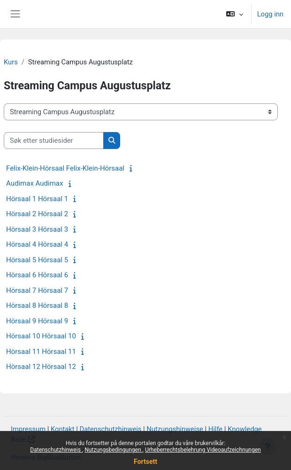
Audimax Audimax (34, 183)
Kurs (11, 62)
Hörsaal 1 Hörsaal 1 (37, 199)
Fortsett (145, 461)
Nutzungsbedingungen (113, 449)
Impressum (28, 429)
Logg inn (270, 14)
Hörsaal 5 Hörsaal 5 (37, 260)
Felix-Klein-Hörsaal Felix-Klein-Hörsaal (65, 168)
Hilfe (215, 429)
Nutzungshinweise (174, 429)
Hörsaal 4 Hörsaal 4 (37, 244)
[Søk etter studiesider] (54, 140)
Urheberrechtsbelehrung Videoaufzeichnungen (203, 449)
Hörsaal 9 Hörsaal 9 (37, 321)
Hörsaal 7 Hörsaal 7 (37, 290)
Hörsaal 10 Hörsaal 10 (41, 336)
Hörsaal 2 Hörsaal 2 (37, 214)
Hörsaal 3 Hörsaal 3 (37, 229)
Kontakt (63, 429)
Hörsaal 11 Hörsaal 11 (41, 351)
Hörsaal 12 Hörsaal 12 (41, 366)
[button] (234, 14)
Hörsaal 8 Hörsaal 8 (37, 305)
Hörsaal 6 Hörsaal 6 (37, 275)
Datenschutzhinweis (56, 449)
